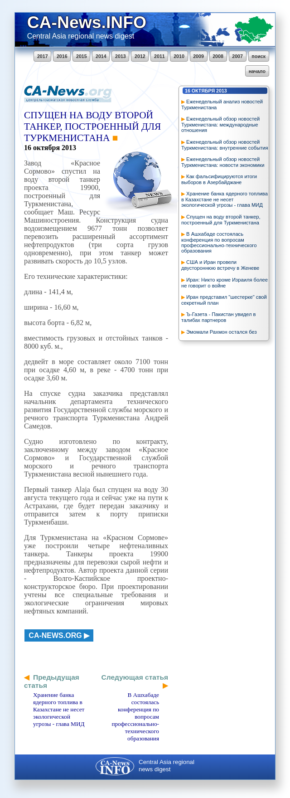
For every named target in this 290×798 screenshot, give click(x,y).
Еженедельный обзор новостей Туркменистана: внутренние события (224, 145)
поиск (258, 56)
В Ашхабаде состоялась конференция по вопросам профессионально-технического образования (218, 242)
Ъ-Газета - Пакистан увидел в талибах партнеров (218, 317)
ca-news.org (55, 635)
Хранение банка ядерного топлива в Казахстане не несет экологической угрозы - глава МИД (224, 199)
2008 (218, 56)
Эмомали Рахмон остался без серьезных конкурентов (219, 335)
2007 (237, 56)
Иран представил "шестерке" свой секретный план (224, 300)
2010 (179, 56)
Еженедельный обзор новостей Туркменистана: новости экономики (223, 162)
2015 (81, 56)
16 (187, 90)
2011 (159, 56)
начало (257, 71)
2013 (120, 56)
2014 (101, 56)
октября (203, 90)
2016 (62, 56)
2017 (42, 56)
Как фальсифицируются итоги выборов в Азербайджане (219, 179)
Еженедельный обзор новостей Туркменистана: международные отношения (220, 124)
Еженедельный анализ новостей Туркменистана (222, 104)
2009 (198, 56)
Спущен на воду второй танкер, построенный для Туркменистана (221, 219)
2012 (140, 56)
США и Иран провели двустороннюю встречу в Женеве (220, 265)
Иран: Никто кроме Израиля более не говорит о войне (224, 282)
